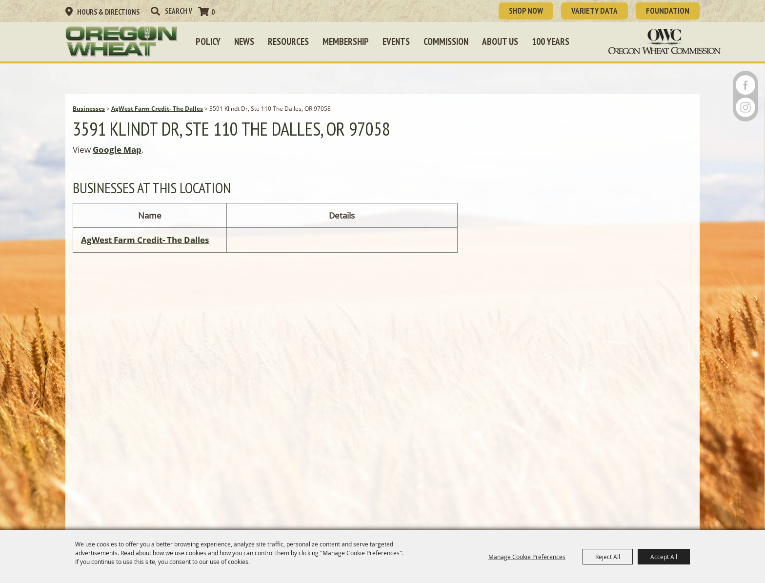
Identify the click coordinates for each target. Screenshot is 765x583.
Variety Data (594, 10)
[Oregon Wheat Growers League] (121, 41)
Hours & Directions (108, 12)
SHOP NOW (526, 10)
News (244, 41)
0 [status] (213, 12)
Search (155, 11)
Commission (445, 41)
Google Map (117, 149)
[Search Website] (178, 11)
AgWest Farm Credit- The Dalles (157, 108)
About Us (500, 41)
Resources (288, 41)
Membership (345, 41)
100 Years (550, 41)
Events (396, 41)
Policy (208, 41)
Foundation (667, 10)
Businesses (89, 108)
